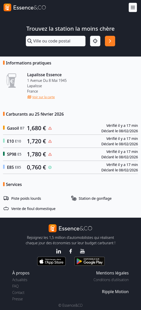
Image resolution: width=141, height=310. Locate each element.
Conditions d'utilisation (111, 279)
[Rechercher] (110, 41)
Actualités (19, 279)
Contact (18, 292)
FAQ (15, 286)
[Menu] (133, 7)
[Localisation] (95, 41)
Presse (17, 298)
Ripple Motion (115, 291)
